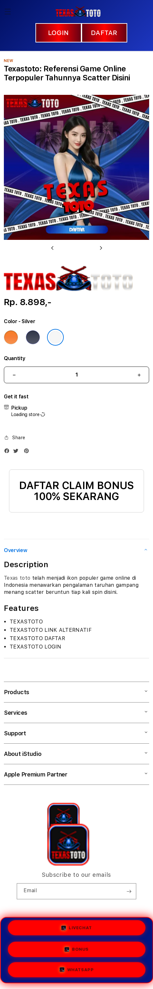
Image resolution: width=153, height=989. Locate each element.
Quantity (14, 358)
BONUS (76, 949)
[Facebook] (8, 452)
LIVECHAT (76, 927)
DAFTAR (104, 33)
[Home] (78, 11)
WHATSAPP (76, 969)
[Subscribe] (129, 891)
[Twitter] (17, 452)
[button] (7, 11)
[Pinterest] (28, 452)
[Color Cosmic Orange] (11, 337)
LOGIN (58, 33)
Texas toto (17, 578)
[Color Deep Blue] (33, 337)
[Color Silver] (55, 337)
